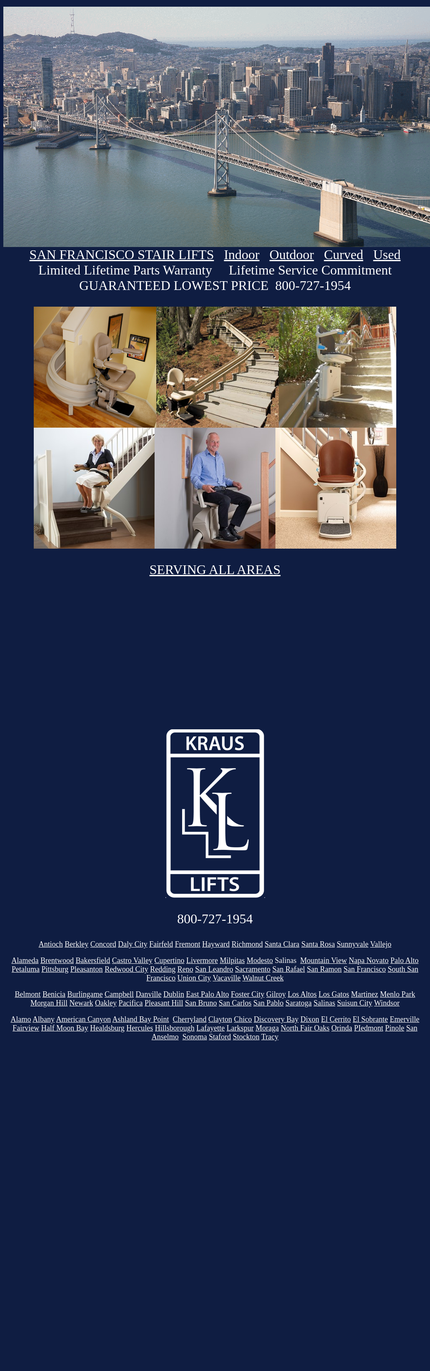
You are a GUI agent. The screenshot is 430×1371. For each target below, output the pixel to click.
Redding (162, 969)
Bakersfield (92, 960)
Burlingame (85, 994)
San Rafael (288, 969)
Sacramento (252, 969)
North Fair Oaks (305, 1028)
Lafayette (210, 1028)
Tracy (269, 1037)
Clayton (220, 1019)
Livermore (202, 960)
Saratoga (298, 1003)
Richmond (247, 944)
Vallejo (380, 944)
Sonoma (194, 1037)
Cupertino (170, 960)
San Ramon (324, 969)
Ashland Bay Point (140, 1019)
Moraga (267, 1028)
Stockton (246, 1037)
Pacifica (131, 1003)
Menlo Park (397, 994)
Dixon (309, 1019)
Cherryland (190, 1019)
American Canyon (83, 1019)
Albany (43, 1019)
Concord (103, 944)
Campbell (119, 994)
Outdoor (292, 254)
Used (387, 254)
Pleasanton (86, 969)
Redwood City (126, 969)
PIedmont (368, 1028)
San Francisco (365, 969)
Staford (220, 1037)
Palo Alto (404, 960)
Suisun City (354, 1003)
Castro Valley (132, 960)
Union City (194, 978)
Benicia (53, 994)
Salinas (324, 1003)
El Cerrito (336, 1019)
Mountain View (323, 960)
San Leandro (214, 969)
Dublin (173, 994)
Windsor (387, 1003)
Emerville (404, 1019)
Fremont (187, 944)
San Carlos (235, 1003)
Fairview (25, 1028)
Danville (148, 994)
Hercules (139, 1028)
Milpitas (232, 960)
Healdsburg (107, 1028)
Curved (343, 254)
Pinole (394, 1028)
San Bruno (201, 1003)
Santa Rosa (318, 944)
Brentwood (57, 960)
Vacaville (227, 978)
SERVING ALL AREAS (215, 569)
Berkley (76, 944)
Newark (81, 1003)
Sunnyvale (352, 944)
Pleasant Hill (164, 1003)
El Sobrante (370, 1019)
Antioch (51, 944)
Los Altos (302, 994)
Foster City (248, 994)
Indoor (241, 254)
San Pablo (268, 1003)
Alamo (21, 1019)
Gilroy (276, 994)
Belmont (28, 994)
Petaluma (26, 969)
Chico (243, 1019)
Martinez (364, 994)
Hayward (216, 944)
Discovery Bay (276, 1019)
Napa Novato (368, 960)
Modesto (260, 960)
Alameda (24, 960)
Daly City (133, 944)
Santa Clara (282, 944)
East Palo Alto (207, 994)
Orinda (341, 1028)
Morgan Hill (49, 1003)
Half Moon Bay (64, 1028)
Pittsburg (54, 969)
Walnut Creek (263, 978)
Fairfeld (161, 944)
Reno (185, 969)
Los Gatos (334, 994)
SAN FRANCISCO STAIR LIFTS (122, 254)
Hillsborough (175, 1028)
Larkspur (240, 1028)
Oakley (106, 1003)
